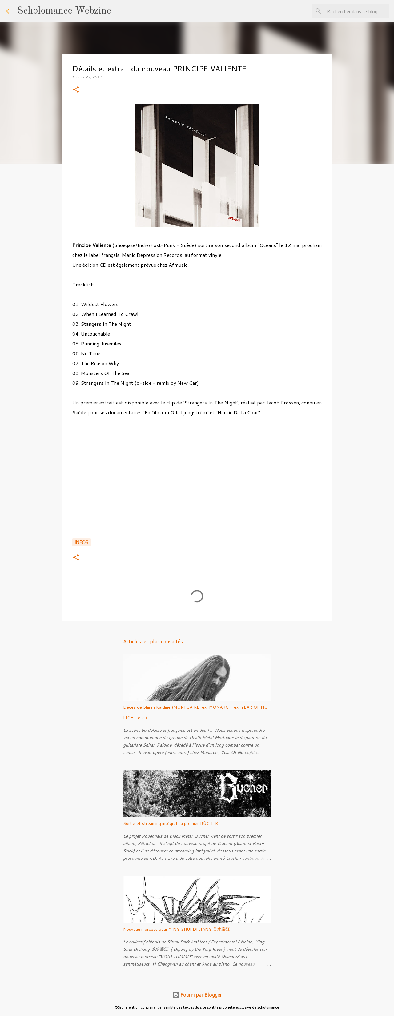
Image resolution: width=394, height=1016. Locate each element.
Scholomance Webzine (64, 11)
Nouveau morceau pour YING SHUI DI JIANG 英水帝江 (176, 929)
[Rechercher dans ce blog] (356, 11)
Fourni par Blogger (197, 995)
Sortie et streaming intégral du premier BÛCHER (170, 823)
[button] (76, 90)
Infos (81, 542)
